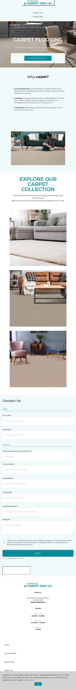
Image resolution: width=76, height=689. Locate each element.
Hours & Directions (38, 58)
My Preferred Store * (10, 506)
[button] (68, 4)
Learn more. (28, 680)
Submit (38, 553)
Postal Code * (7, 492)
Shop (7, 645)
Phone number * (9, 464)
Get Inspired (10, 653)
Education (9, 662)
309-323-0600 (38, 17)
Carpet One (15, 25)
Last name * (7, 429)
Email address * (8, 478)
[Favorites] (70, 4)
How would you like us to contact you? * (17, 451)
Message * (6, 519)
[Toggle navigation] (3, 4)
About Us (9, 670)
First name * (7, 415)
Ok (38, 684)
